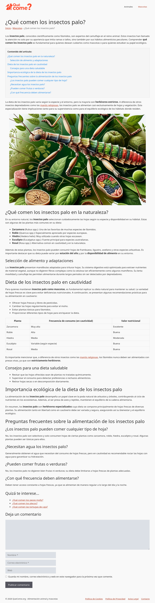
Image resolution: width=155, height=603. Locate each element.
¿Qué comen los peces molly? (27, 500)
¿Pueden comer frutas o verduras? (27, 88)
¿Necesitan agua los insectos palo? (27, 84)
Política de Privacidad (115, 598)
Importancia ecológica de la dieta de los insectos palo (34, 72)
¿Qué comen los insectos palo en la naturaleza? (31, 56)
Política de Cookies (94, 598)
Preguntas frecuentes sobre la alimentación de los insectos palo (39, 76)
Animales (128, 6)
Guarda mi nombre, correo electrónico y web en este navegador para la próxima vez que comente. (60, 576)
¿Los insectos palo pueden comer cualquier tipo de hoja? (38, 80)
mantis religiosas (49, 105)
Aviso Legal (133, 598)
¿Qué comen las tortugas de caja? (30, 506)
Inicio (8, 28)
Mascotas (142, 6)
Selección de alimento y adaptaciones (29, 60)
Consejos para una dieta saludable (27, 68)
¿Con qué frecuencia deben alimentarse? (30, 92)
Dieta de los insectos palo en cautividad (27, 64)
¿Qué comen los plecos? (24, 503)
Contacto (145, 598)
